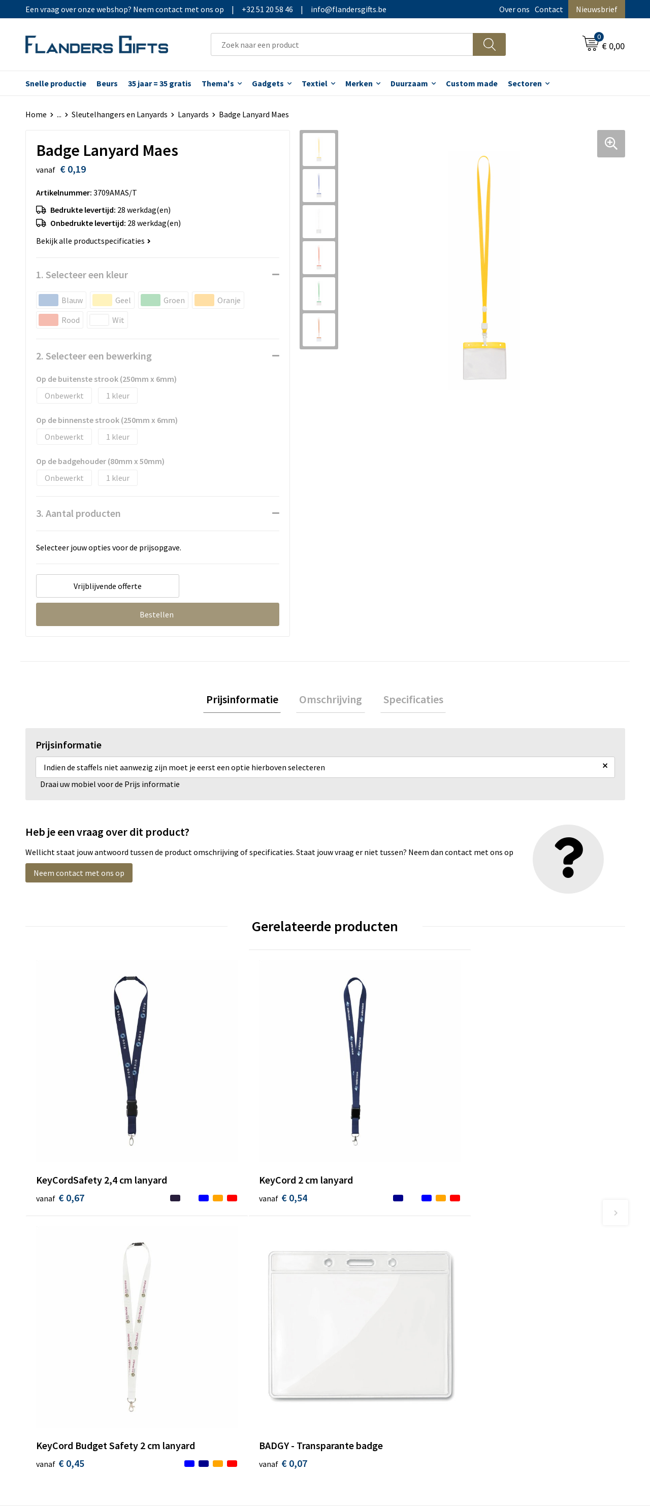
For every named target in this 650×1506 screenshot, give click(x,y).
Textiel (315, 83)
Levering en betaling (373, 1252)
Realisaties (357, 1236)
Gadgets (268, 83)
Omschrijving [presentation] (330, 701)
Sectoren (525, 83)
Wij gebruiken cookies (523, 1252)
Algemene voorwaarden (527, 1236)
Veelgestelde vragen (224, 1267)
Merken (359, 83)
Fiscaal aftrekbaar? (370, 1267)
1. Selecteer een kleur (82, 274)
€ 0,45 (360, 1142)
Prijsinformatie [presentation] (248, 701)
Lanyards (193, 114)
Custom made (472, 83)
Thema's (218, 83)
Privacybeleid (509, 1267)
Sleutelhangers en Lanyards (120, 114)
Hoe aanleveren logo (374, 1298)
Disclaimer (504, 1283)
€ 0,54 (210, 1127)
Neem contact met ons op (79, 876)
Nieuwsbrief (597, 9)
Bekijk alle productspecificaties (93, 241)
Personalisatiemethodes (381, 1283)
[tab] (248, 701)
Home (36, 114)
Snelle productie (55, 83)
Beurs (107, 83)
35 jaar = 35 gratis (159, 83)
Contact (549, 9)
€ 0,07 (509, 1127)
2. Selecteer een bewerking (94, 355)
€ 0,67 (60, 1142)
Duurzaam (409, 83)
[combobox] (342, 44)
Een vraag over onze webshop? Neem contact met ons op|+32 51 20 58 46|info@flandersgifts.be (205, 9)
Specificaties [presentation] (407, 701)
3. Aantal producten (78, 513)
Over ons (514, 9)
